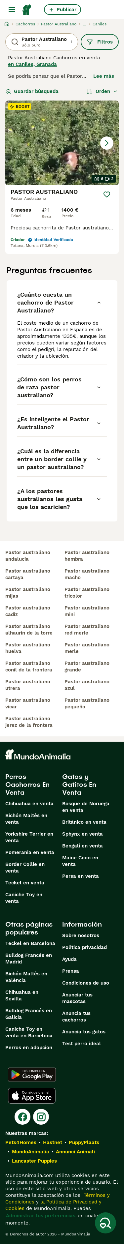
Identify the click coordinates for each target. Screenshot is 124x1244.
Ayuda (69, 959)
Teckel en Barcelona (30, 943)
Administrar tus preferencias (40, 1216)
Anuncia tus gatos (83, 1032)
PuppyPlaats (84, 1142)
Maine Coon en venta (80, 861)
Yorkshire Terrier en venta (29, 837)
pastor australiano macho (86, 574)
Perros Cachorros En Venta (27, 784)
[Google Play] (32, 1074)
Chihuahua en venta (29, 804)
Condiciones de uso (85, 983)
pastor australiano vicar (27, 703)
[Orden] (102, 91)
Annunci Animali (75, 1152)
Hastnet (52, 1142)
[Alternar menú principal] (12, 9)
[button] (62, 143)
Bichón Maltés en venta (26, 819)
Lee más (103, 76)
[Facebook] (22, 1117)
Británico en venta (84, 822)
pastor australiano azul (86, 685)
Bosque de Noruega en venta (85, 807)
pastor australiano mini (86, 611)
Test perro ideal (81, 1044)
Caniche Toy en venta (23, 898)
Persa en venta (80, 876)
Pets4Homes (20, 1142)
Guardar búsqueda (32, 91)
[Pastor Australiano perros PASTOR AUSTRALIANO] (62, 143)
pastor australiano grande (86, 666)
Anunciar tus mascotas (77, 998)
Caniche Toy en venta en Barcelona (29, 1032)
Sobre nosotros (80, 935)
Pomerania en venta (29, 852)
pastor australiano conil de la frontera (28, 666)
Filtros (100, 42)
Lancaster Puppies (34, 1161)
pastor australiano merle (86, 648)
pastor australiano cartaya (27, 574)
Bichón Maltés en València (26, 977)
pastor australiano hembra (86, 555)
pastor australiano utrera (27, 685)
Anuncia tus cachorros (76, 1016)
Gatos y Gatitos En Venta (79, 784)
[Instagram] (41, 1117)
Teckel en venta (24, 883)
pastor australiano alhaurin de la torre (29, 629)
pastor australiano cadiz (27, 611)
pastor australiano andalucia (27, 555)
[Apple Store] (31, 1096)
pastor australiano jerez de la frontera (29, 722)
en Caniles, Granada (32, 64)
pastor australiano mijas (27, 592)
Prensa (70, 971)
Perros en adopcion (28, 1048)
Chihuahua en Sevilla (21, 995)
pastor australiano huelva (27, 648)
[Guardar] (106, 194)
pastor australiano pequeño (86, 703)
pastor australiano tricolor (86, 592)
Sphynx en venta (82, 834)
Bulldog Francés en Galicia (28, 1014)
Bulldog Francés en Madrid (28, 958)
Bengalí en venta (82, 846)
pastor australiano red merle (86, 629)
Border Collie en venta (25, 867)
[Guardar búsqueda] (105, 1222)
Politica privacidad (84, 947)
